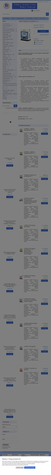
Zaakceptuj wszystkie (29, 467)
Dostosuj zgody (20, 467)
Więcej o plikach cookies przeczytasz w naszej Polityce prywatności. (15, 464)
